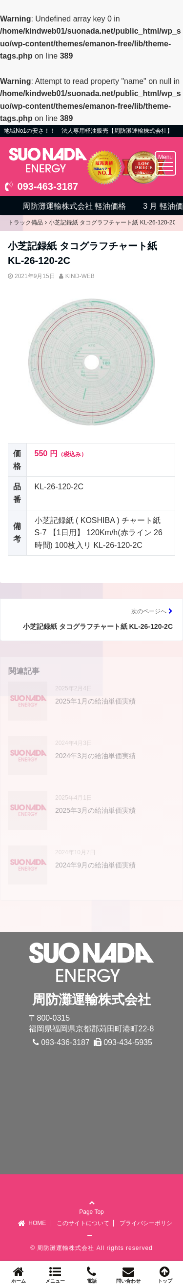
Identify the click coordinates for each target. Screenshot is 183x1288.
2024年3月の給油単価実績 (95, 756)
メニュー (55, 1275)
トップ (164, 1275)
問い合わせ (128, 1275)
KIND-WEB (80, 276)
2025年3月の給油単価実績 (95, 810)
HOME (31, 1223)
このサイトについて (83, 1223)
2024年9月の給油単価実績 (95, 865)
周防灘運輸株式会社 (65, 1248)
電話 (91, 1275)
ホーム (18, 1275)
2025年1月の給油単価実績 (95, 701)
